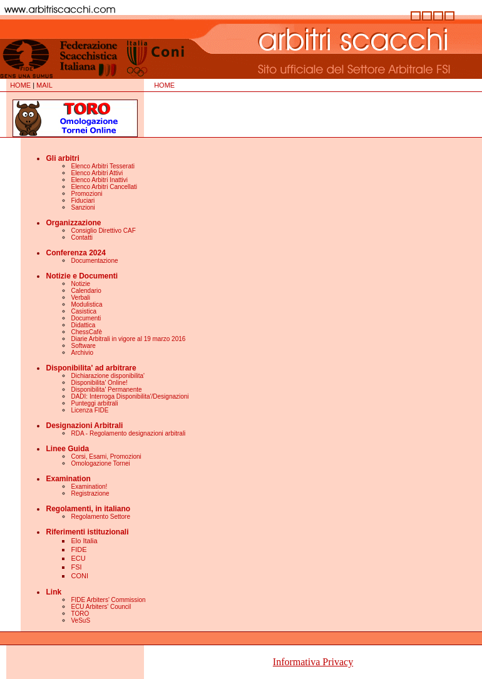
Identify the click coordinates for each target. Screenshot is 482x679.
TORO (80, 613)
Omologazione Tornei (100, 463)
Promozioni (86, 193)
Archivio (82, 352)
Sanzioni (83, 207)
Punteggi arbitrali (94, 403)
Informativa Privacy (313, 661)
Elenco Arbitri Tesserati (103, 166)
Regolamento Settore (100, 516)
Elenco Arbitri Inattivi (99, 179)
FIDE (78, 549)
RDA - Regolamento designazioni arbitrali (128, 433)
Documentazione (94, 260)
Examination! (89, 486)
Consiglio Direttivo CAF (103, 230)
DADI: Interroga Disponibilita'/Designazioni (129, 396)
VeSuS (80, 620)
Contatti (81, 237)
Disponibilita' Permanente (106, 389)
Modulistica (86, 304)
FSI (76, 567)
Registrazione (90, 493)
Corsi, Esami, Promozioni (106, 456)
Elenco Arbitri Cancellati (104, 186)
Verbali (80, 297)
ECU (78, 558)
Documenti (86, 318)
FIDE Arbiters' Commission (108, 599)
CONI (79, 575)
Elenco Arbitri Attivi (97, 173)
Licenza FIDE (89, 410)
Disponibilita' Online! (99, 382)
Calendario (86, 290)
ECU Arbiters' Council (101, 606)
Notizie (80, 283)
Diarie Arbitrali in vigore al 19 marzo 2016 (128, 338)
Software (83, 345)
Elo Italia (84, 540)
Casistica (83, 311)
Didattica (83, 325)
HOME (20, 85)
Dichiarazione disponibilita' (108, 375)
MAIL (44, 85)
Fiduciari (83, 200)
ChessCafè (86, 332)
